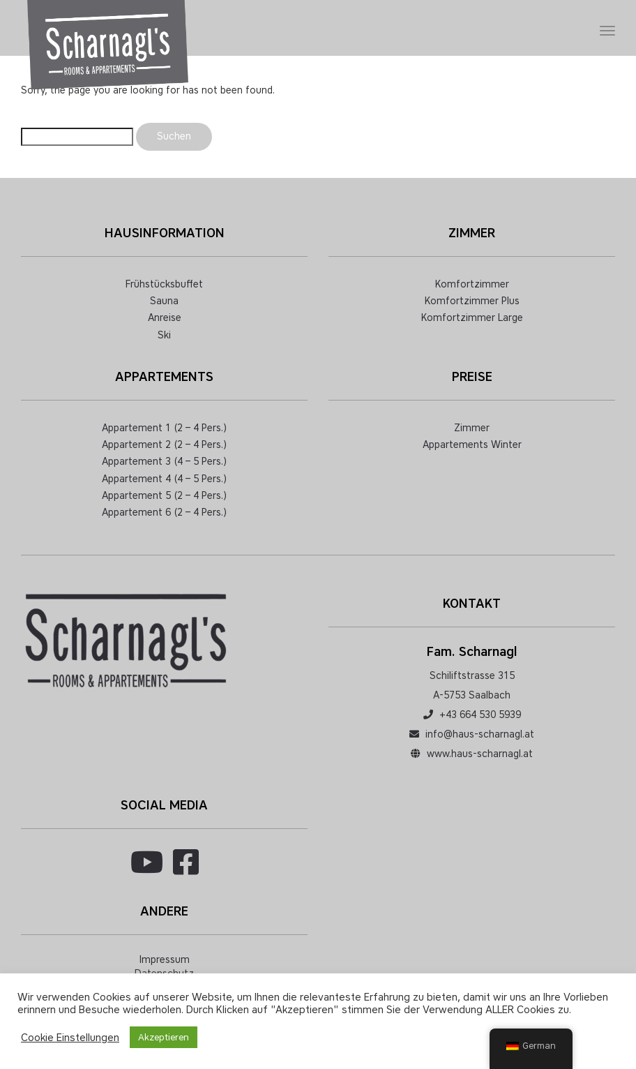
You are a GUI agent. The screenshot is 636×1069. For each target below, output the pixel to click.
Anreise (164, 318)
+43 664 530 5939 (480, 715)
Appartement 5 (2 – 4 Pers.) (164, 496)
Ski (164, 335)
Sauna (164, 301)
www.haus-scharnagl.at (480, 754)
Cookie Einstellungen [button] (70, 1037)
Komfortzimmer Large (472, 318)
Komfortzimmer (472, 284)
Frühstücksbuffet (164, 284)
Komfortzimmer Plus (472, 301)
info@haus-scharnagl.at (479, 734)
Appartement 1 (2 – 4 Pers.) (164, 428)
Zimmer (472, 428)
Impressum (164, 960)
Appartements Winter (472, 445)
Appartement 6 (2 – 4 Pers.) (164, 512)
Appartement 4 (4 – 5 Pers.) (164, 479)
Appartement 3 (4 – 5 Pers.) (164, 462)
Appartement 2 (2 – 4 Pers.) (164, 445)
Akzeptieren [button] (163, 1037)
